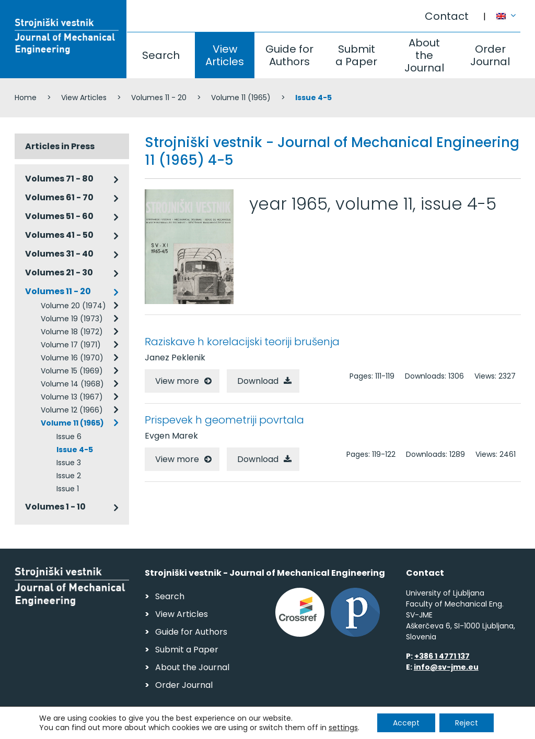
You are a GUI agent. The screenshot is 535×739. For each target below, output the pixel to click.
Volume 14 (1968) (72, 384)
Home (26, 97)
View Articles (224, 55)
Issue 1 (67, 488)
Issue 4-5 (74, 449)
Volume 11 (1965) (241, 97)
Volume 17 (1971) (71, 345)
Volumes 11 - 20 (159, 97)
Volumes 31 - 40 (59, 254)
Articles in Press (60, 146)
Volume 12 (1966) (72, 410)
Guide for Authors (289, 55)
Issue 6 (69, 436)
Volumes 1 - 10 (55, 507)
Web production (460, 727)
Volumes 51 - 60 (59, 216)
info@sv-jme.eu (446, 667)
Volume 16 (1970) (72, 358)
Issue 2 (68, 475)
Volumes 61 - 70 (59, 197)
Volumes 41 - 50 (59, 235)
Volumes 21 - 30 (59, 272)
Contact (447, 16)
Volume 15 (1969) (72, 371)
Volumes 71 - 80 (59, 179)
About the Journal (424, 55)
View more (177, 381)
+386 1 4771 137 (442, 656)
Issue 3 (68, 462)
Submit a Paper (356, 55)
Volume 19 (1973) (72, 318)
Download (257, 381)
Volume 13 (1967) (72, 397)
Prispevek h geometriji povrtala (224, 420)
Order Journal (490, 55)
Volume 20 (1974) (73, 305)
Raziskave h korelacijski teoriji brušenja (242, 341)
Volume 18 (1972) (72, 331)
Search (161, 55)
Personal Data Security (157, 726)
